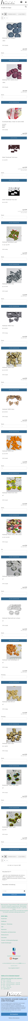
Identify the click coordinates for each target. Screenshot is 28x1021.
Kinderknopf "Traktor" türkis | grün (10, 785)
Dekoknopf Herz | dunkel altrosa (10, 79)
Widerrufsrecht (4, 934)
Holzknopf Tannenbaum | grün (9, 242)
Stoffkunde (3, 921)
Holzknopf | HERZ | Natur (8, 409)
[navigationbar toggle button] (26, 2)
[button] (2, 14)
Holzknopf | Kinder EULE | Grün (9, 492)
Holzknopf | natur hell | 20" (8, 701)
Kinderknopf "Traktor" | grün (8, 827)
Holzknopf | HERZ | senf (8, 451)
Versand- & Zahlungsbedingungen (9, 940)
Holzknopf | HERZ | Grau (8, 283)
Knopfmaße (4, 918)
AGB (2, 926)
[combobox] (12, 14)
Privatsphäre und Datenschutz (8, 932)
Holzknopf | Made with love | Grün (10, 576)
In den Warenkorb (14, 60)
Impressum (4, 929)
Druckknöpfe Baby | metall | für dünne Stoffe (13, 121)
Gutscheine (4, 937)
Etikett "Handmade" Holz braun (9, 157)
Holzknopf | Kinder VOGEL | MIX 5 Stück (12, 534)
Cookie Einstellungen (6, 942)
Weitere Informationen (14, 1018)
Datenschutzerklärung (6, 1011)
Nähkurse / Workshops (6, 924)
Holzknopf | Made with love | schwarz (11, 618)
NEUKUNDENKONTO (8, 963)
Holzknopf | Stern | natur (8, 743)
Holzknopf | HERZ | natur (8, 367)
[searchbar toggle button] (26, 6)
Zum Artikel (14, 137)
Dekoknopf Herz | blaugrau (8, 38)
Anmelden (14, 894)
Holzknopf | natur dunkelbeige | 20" (10, 660)
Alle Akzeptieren (14, 1014)
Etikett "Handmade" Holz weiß (9, 199)
